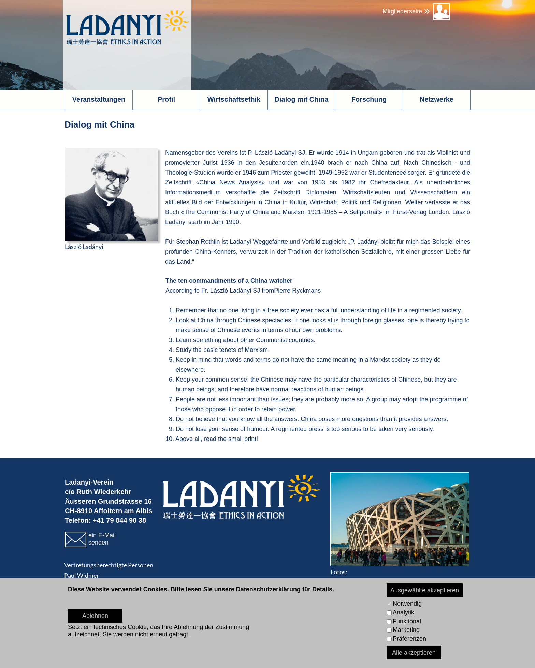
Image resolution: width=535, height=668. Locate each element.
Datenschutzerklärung (268, 589)
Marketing (406, 629)
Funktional (407, 621)
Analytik (403, 612)
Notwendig (407, 603)
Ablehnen (95, 615)
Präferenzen (409, 638)
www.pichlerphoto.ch (396, 582)
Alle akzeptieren (414, 652)
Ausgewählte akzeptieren (424, 590)
